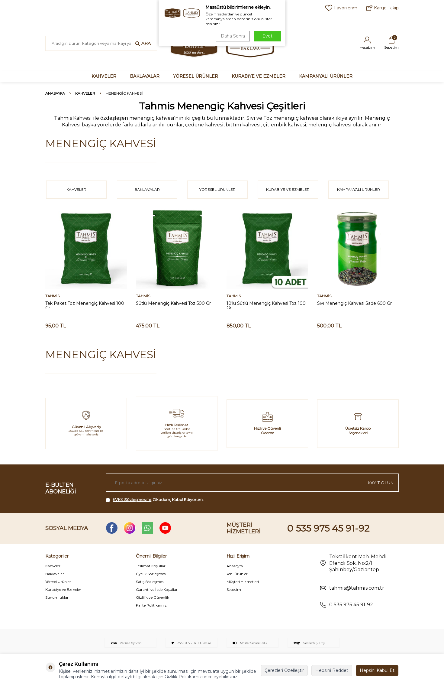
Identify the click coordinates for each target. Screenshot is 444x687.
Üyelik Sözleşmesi (151, 573)
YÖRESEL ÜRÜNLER (195, 76)
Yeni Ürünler (237, 573)
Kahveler (52, 566)
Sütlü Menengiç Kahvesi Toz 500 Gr (173, 303)
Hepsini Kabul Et (377, 670)
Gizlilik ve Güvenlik (152, 597)
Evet (267, 36)
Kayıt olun (380, 482)
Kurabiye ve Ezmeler (63, 589)
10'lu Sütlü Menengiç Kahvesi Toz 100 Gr (266, 305)
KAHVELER (104, 76)
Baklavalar (54, 573)
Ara (143, 43)
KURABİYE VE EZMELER (258, 76)
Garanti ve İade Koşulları (157, 589)
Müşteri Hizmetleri (243, 581)
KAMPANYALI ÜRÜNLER (325, 76)
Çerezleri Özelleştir (284, 670)
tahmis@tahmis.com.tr (356, 588)
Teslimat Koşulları (151, 566)
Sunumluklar (57, 597)
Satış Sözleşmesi (150, 581)
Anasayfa (55, 93)
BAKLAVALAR (144, 76)
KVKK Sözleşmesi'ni (132, 499)
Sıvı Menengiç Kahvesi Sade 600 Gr (354, 303)
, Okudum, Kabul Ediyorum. (155, 499)
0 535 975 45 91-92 (328, 528)
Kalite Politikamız (151, 605)
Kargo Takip (382, 8)
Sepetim (234, 589)
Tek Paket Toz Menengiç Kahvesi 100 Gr (84, 305)
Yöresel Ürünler (58, 581)
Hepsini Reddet (331, 670)
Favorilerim (341, 8)
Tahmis (52, 296)
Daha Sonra (232, 36)
